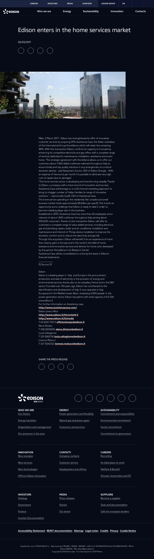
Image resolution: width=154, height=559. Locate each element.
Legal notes (91, 530)
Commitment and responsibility (117, 413)
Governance (24, 504)
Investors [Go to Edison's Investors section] (52, 3)
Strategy (22, 498)
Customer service (68, 462)
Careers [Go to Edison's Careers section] (34, 3)
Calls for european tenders (115, 511)
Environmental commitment (116, 420)
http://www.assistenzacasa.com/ (58, 307)
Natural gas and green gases (74, 420)
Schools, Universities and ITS (116, 475)
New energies (25, 456)
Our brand (64, 511)
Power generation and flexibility (76, 413)
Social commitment (111, 427)
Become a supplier (110, 498)
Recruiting (106, 456)
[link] (137, 3)
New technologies (27, 469)
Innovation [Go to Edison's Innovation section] (117, 11)
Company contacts (69, 456)
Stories (63, 504)
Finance (22, 511)
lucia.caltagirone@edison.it (69, 336)
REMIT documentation (59, 530)
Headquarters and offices (72, 469)
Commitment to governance (116, 433)
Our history (24, 413)
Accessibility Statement (31, 530)
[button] (21, 51)
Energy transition (27, 420)
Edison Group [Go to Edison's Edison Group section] (108, 3)
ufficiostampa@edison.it (71, 322)
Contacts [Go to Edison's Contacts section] (140, 11)
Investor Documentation (31, 518)
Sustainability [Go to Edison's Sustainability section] (91, 11)
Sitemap (78, 530)
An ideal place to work (112, 462)
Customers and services (72, 427)
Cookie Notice (128, 530)
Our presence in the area (31, 433)
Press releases (67, 498)
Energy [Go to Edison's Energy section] (67, 11)
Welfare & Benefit (110, 469)
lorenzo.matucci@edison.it (70, 343)
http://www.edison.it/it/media (56, 318)
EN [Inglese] (125, 3)
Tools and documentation (114, 504)
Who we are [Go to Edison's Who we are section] (44, 11)
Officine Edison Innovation (32, 475)
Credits (104, 530)
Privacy (114, 530)
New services (25, 462)
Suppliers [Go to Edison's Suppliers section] (87, 3)
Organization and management (34, 427)
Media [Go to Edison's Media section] (70, 3)
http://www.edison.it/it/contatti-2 (58, 315)
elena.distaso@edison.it (69, 329)
